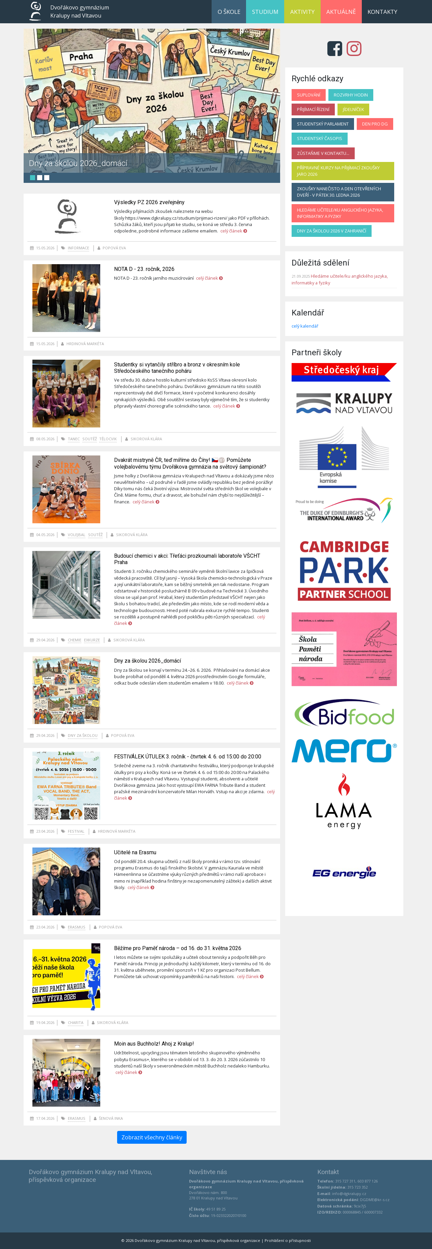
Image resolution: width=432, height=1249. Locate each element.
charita (75, 1022)
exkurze (92, 639)
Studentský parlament (323, 124)
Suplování (308, 95)
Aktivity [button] (302, 12)
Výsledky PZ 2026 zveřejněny (149, 202)
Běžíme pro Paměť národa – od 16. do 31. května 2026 (177, 948)
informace (78, 247)
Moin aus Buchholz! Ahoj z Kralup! (154, 1043)
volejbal (76, 534)
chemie (74, 639)
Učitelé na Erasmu (135, 852)
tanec (74, 438)
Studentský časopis (319, 138)
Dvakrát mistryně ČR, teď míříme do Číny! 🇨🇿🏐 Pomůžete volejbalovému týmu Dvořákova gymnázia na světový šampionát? (190, 463)
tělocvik (108, 438)
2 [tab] (39, 177)
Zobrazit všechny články (152, 1137)
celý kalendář (305, 326)
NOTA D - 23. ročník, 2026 (144, 269)
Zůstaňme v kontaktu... (323, 153)
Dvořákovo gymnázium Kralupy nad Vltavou (79, 11)
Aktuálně (341, 12)
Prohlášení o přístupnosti (288, 1240)
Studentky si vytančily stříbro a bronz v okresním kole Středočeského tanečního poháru (177, 367)
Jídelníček (353, 109)
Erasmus (76, 926)
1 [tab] (32, 177)
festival (76, 831)
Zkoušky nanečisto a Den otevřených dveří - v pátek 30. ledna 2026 (339, 192)
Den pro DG (375, 124)
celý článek (233, 231)
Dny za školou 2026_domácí (78, 163)
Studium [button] (265, 12)
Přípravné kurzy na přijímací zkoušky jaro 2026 (338, 171)
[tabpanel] (152, 101)
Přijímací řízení (313, 109)
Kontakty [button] (382, 12)
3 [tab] (46, 177)
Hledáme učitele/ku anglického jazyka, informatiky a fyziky (340, 213)
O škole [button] (229, 12)
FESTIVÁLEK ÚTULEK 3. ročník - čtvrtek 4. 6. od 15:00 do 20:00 (187, 756)
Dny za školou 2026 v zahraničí (331, 231)
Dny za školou (83, 735)
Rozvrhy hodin (351, 95)
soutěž (89, 438)
